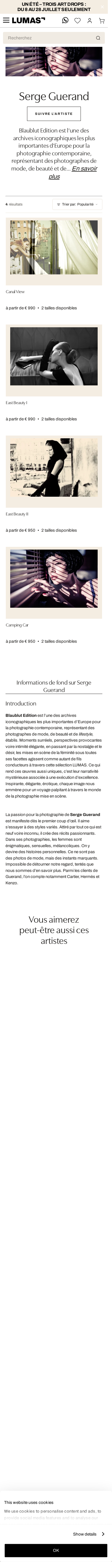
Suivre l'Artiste (54, 114)
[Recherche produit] (54, 38)
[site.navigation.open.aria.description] (6, 20)
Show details (85, 1534)
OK (56, 1550)
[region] (54, 952)
